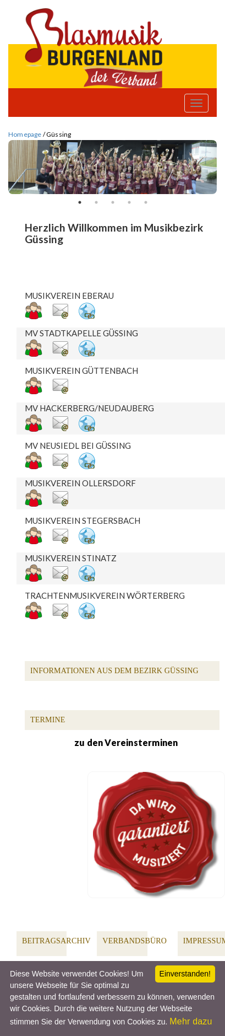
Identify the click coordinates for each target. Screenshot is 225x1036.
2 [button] (96, 202)
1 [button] (79, 202)
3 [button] (112, 202)
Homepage (25, 134)
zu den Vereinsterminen (126, 742)
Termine (47, 720)
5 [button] (145, 202)
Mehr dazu (190, 1021)
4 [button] (129, 202)
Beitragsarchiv (56, 941)
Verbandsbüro (134, 941)
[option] (112, 167)
